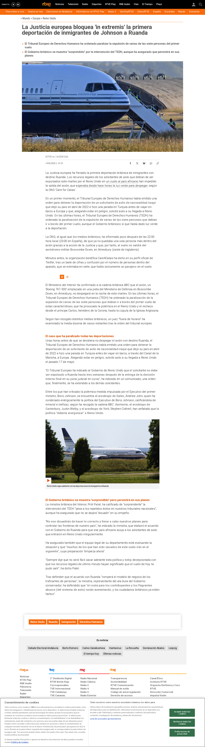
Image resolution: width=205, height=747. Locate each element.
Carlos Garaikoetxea (93, 648)
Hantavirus (115, 648)
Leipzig (173, 648)
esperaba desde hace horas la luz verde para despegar (111, 185)
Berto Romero (70, 648)
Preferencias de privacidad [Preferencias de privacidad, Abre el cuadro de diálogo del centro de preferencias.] (182, 733)
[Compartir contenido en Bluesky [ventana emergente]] (144, 162)
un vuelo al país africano (122, 181)
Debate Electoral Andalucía (43, 648)
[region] (102, 722)
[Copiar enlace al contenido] (157, 162)
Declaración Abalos (153, 648)
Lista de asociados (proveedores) (105, 719)
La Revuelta (132, 648)
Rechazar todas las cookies (182, 723)
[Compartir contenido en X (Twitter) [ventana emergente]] (137, 162)
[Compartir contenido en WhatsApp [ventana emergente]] (150, 162)
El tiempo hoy (91, 653)
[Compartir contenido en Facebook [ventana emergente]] (130, 162)
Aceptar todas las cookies (182, 712)
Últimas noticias (112, 653)
